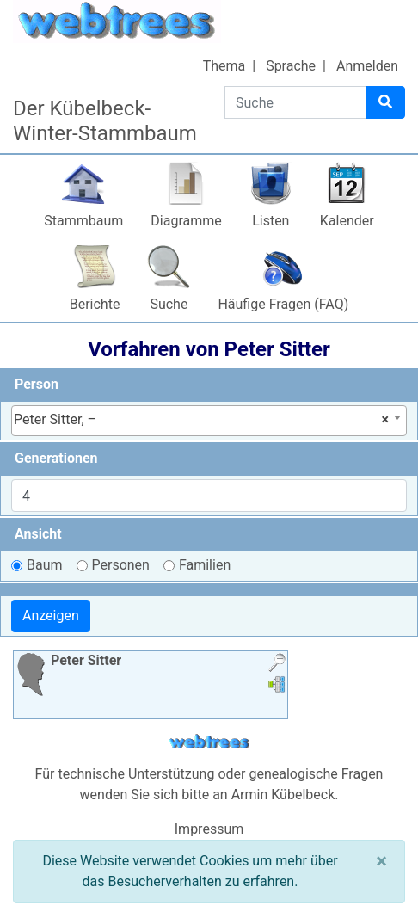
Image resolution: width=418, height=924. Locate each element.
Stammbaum (83, 221)
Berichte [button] (95, 304)
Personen (121, 565)
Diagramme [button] (186, 221)
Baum (45, 565)
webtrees (209, 742)
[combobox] (209, 420)
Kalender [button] (347, 221)
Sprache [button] (291, 66)
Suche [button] (168, 304)
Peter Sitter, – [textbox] (201, 420)
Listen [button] (270, 221)
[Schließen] (381, 861)
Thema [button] (224, 66)
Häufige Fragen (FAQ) (283, 304)
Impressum (209, 829)
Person (36, 384)
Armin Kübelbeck (283, 794)
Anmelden (367, 66)
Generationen (56, 458)
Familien (205, 565)
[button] (277, 664)
